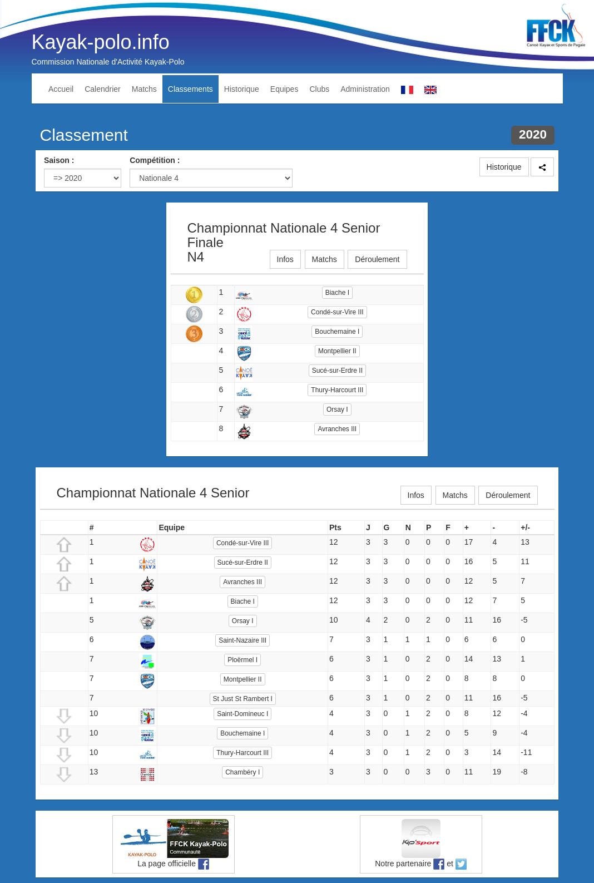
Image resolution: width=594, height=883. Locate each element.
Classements (190, 89)
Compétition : (155, 160)
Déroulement (377, 259)
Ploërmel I (242, 660)
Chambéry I (242, 772)
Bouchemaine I (337, 332)
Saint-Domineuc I (242, 714)
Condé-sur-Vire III (337, 312)
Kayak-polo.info (101, 42)
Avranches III (337, 429)
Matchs (144, 89)
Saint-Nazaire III (242, 640)
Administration (365, 89)
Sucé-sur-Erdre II (337, 370)
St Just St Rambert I (243, 699)
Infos (285, 259)
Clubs (319, 89)
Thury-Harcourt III (337, 390)
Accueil (60, 89)
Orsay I (337, 409)
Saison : (59, 160)
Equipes (284, 89)
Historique (241, 89)
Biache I (337, 293)
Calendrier (103, 89)
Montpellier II (337, 351)
